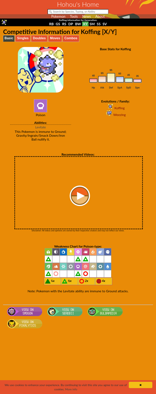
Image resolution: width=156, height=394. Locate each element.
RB (51, 24)
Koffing (115, 108)
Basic (8, 38)
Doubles (39, 38)
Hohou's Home (78, 4)
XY (85, 24)
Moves (55, 38)
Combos (70, 38)
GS (58, 24)
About (100, 16)
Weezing (115, 115)
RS (64, 24)
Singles (23, 38)
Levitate (40, 127)
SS (99, 24)
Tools (74, 16)
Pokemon (58, 16)
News (86, 16)
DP (70, 24)
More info (71, 389)
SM (92, 24)
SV (105, 24)
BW (78, 24)
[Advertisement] (78, 362)
